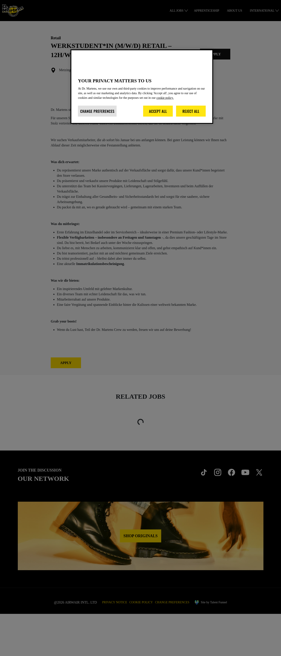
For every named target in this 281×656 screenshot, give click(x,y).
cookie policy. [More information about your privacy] (188, 102)
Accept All (158, 116)
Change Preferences (97, 116)
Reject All (191, 116)
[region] (141, 88)
